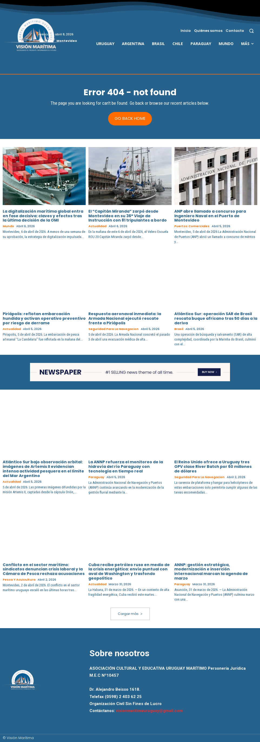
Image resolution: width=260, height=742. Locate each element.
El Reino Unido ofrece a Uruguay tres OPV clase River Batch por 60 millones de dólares (213, 466)
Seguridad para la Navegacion (113, 329)
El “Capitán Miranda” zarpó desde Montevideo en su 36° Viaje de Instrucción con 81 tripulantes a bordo (127, 215)
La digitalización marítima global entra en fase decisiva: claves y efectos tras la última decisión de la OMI (43, 215)
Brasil (178, 329)
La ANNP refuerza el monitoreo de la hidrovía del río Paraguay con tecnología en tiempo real (125, 466)
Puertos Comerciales (191, 226)
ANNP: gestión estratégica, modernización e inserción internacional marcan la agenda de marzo (211, 571)
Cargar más (130, 613)
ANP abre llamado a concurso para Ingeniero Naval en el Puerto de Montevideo (210, 215)
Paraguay (96, 477)
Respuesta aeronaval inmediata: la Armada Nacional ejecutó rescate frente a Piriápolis (124, 318)
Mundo (8, 226)
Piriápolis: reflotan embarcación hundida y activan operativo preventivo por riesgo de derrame (44, 318)
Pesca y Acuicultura (19, 579)
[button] (251, 30)
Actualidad (97, 226)
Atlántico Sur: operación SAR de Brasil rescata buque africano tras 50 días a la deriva (215, 318)
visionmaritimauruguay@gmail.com (149, 710)
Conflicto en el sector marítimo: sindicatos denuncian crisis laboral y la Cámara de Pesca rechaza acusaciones (44, 569)
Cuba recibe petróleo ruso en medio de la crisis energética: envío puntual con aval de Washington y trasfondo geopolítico (129, 571)
